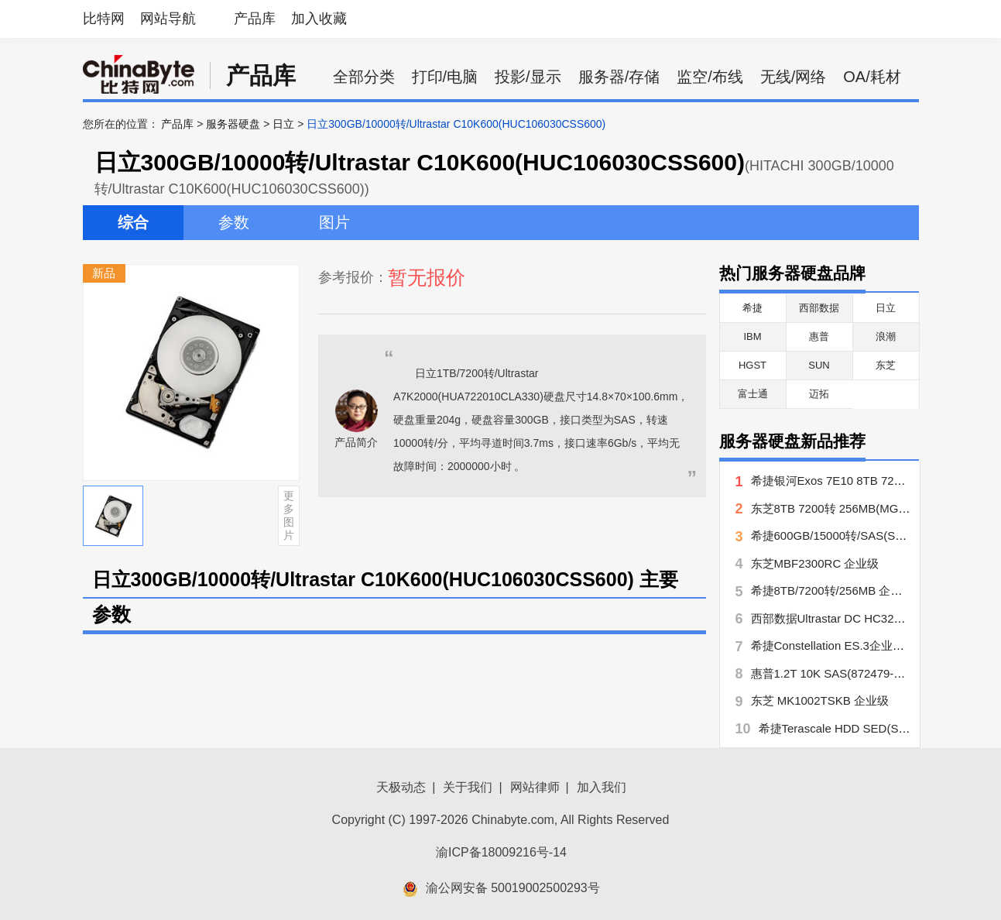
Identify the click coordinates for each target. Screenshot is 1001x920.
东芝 (886, 365)
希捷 (752, 308)
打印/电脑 (445, 76)
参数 (233, 222)
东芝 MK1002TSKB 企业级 (820, 700)
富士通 (753, 394)
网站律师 (535, 787)
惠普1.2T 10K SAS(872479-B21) (835, 673)
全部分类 (364, 76)
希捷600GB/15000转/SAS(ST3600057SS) (859, 535)
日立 (283, 124)
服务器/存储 (619, 76)
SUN (818, 365)
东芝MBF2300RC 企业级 (815, 563)
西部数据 (819, 308)
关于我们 (467, 787)
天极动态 (401, 787)
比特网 (104, 18)
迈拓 (819, 394)
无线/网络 (793, 76)
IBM (752, 336)
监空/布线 (710, 76)
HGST (752, 365)
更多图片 (288, 515)
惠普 (819, 336)
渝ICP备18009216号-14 (501, 852)
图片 (334, 222)
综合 (133, 222)
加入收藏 (319, 18)
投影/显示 (528, 76)
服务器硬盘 (233, 124)
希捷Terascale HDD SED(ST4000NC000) (865, 728)
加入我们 (601, 787)
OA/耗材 (871, 76)
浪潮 (886, 336)
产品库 (255, 18)
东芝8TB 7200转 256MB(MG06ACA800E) (858, 508)
